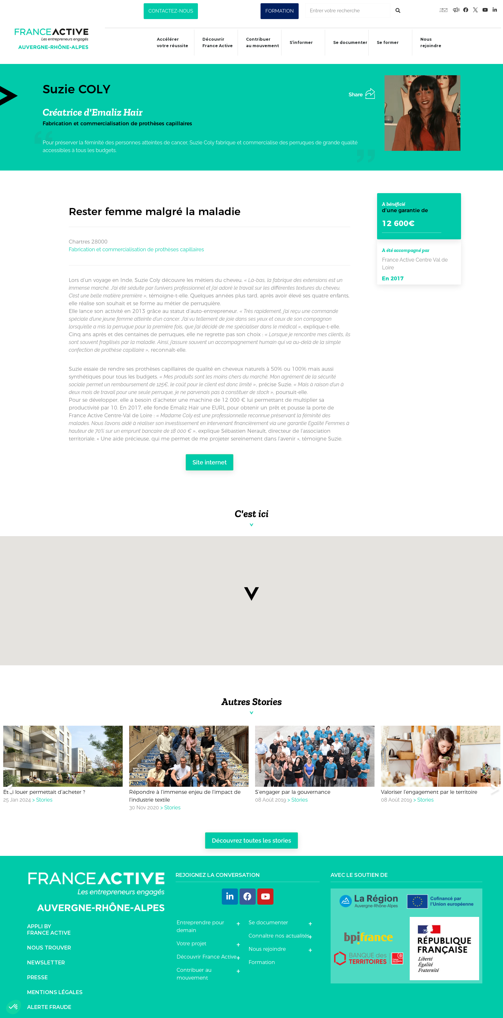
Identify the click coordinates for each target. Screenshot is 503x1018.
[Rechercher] (398, 10)
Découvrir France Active (214, 42)
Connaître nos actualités (279, 933)
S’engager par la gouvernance (292, 789)
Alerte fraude (49, 1005)
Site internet (210, 459)
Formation (262, 960)
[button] (171, 11)
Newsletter (46, 960)
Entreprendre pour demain (200, 924)
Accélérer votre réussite (169, 42)
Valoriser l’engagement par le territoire (429, 789)
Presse (37, 975)
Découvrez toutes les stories (251, 838)
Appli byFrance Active (49, 927)
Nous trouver (49, 945)
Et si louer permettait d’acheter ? (44, 789)
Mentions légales (55, 990)
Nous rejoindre (429, 42)
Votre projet (191, 941)
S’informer (298, 43)
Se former (385, 43)
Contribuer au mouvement (259, 42)
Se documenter (347, 43)
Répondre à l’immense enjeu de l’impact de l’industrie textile (185, 793)
